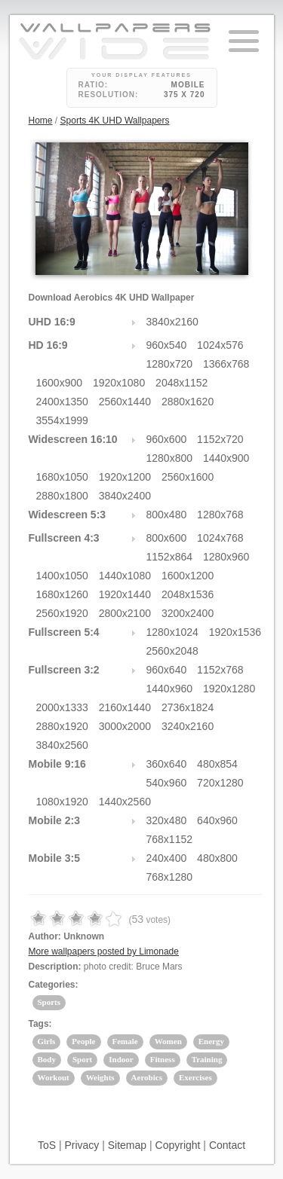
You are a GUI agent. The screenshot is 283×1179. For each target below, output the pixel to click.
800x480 (166, 515)
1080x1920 (62, 802)
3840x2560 (62, 745)
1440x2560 (125, 802)
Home (41, 120)
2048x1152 (181, 383)
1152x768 (220, 670)
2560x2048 (172, 651)
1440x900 (226, 458)
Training (207, 1059)
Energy (211, 1041)
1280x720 (169, 364)
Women (168, 1041)
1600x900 (59, 383)
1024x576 (220, 345)
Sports (49, 1001)
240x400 (166, 858)
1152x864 (169, 557)
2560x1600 (187, 477)
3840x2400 (125, 496)
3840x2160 (172, 322)
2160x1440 (125, 707)
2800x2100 (125, 613)
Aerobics (146, 1077)
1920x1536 (235, 632)
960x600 (166, 439)
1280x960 (226, 557)
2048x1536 (187, 594)
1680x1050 (62, 477)
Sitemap (127, 1145)
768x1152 (169, 839)
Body (47, 1059)
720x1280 (220, 783)
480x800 (217, 858)
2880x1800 (62, 496)
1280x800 (169, 458)
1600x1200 (187, 576)
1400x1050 (62, 576)
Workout (53, 1077)
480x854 (217, 764)
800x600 (166, 538)
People (83, 1041)
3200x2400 (187, 613)
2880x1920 (62, 726)
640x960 (217, 820)
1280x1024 (172, 632)
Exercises (195, 1077)
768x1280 (169, 877)
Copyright (178, 1145)
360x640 (166, 764)
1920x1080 (119, 383)
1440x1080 (125, 576)
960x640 (166, 670)
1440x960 (169, 689)
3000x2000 (125, 726)
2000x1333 (62, 707)
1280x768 (220, 515)
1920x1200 (125, 477)
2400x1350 (62, 402)
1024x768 (220, 538)
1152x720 (220, 439)
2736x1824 (187, 707)
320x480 (166, 820)
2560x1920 (62, 613)
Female (125, 1041)
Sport (82, 1059)
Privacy (81, 1145)
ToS (47, 1145)
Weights (100, 1077)
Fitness (162, 1059)
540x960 (166, 783)
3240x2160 (187, 726)
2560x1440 (125, 402)
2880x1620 (187, 402)
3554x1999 (62, 420)
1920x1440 (125, 594)
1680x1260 (62, 594)
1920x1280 (229, 689)
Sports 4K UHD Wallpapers (115, 120)
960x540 (166, 345)
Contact (227, 1145)
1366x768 (226, 364)
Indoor (121, 1059)
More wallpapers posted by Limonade (104, 951)
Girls (47, 1041)
